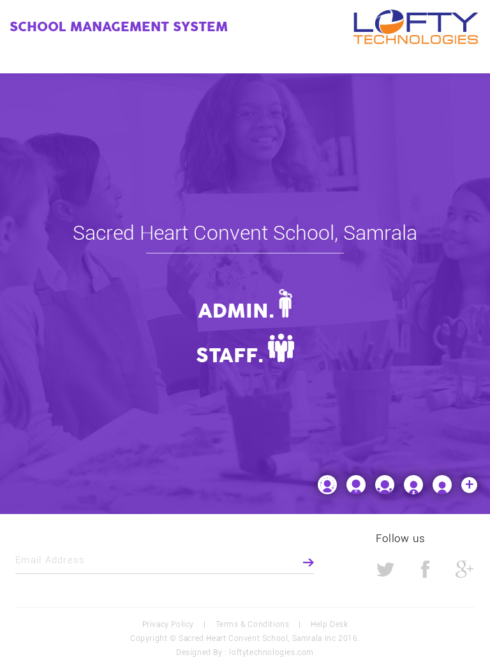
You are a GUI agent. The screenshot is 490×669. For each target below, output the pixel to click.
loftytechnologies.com (271, 652)
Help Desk (329, 624)
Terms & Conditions (253, 624)
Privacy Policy (168, 624)
